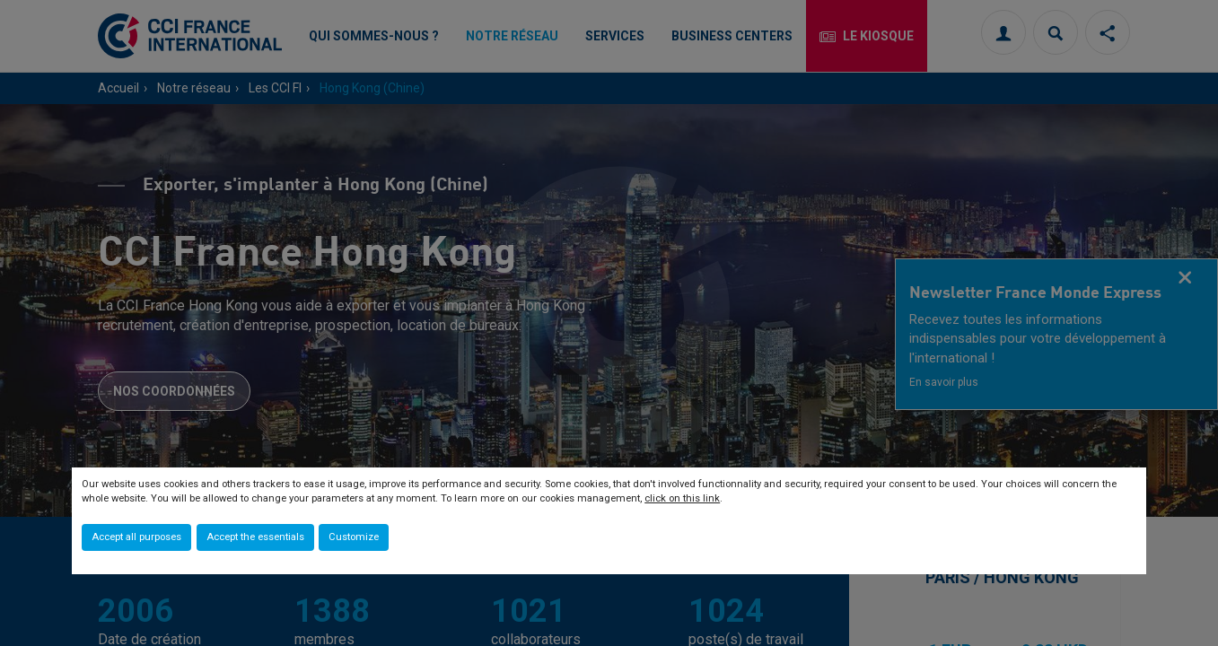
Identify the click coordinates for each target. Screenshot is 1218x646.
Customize (354, 537)
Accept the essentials (255, 537)
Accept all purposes (136, 537)
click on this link (682, 498)
